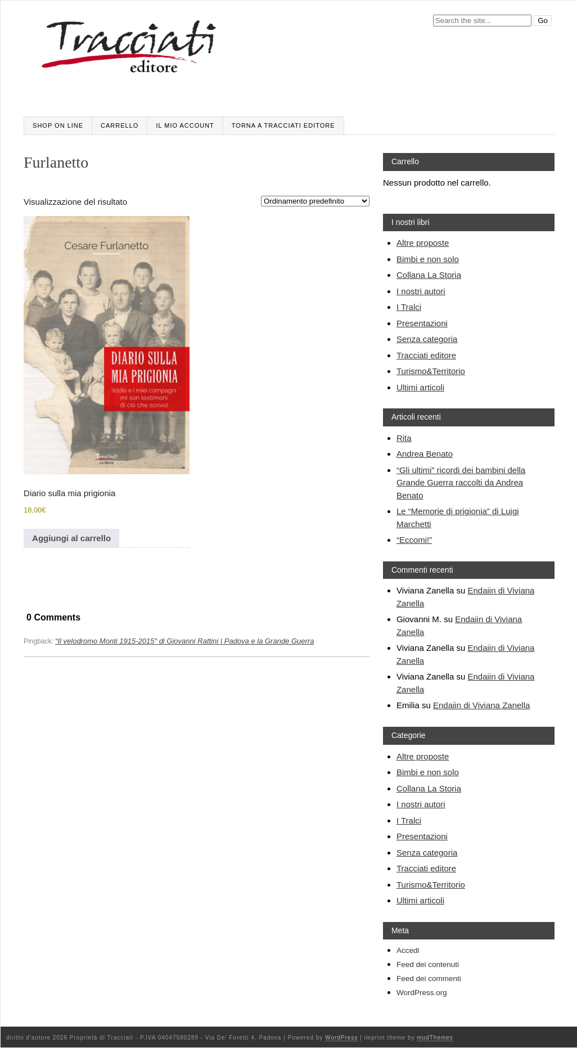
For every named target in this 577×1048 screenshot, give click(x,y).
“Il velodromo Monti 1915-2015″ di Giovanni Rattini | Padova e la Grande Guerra (184, 641)
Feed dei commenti (428, 978)
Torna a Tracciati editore (283, 125)
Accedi (408, 950)
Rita (404, 438)
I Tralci (408, 307)
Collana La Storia (428, 275)
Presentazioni (422, 323)
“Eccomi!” (414, 540)
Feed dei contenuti (427, 964)
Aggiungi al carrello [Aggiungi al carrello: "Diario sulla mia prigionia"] (71, 538)
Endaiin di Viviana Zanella (481, 705)
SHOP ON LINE (58, 125)
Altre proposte (422, 243)
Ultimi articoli (420, 387)
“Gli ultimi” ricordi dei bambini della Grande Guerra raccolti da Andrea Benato (460, 482)
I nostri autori (420, 291)
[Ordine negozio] (315, 201)
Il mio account (185, 125)
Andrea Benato (424, 453)
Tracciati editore (426, 355)
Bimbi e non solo (427, 259)
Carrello (119, 125)
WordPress (341, 1037)
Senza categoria (426, 339)
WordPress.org (421, 992)
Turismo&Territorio (430, 371)
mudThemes (435, 1037)
